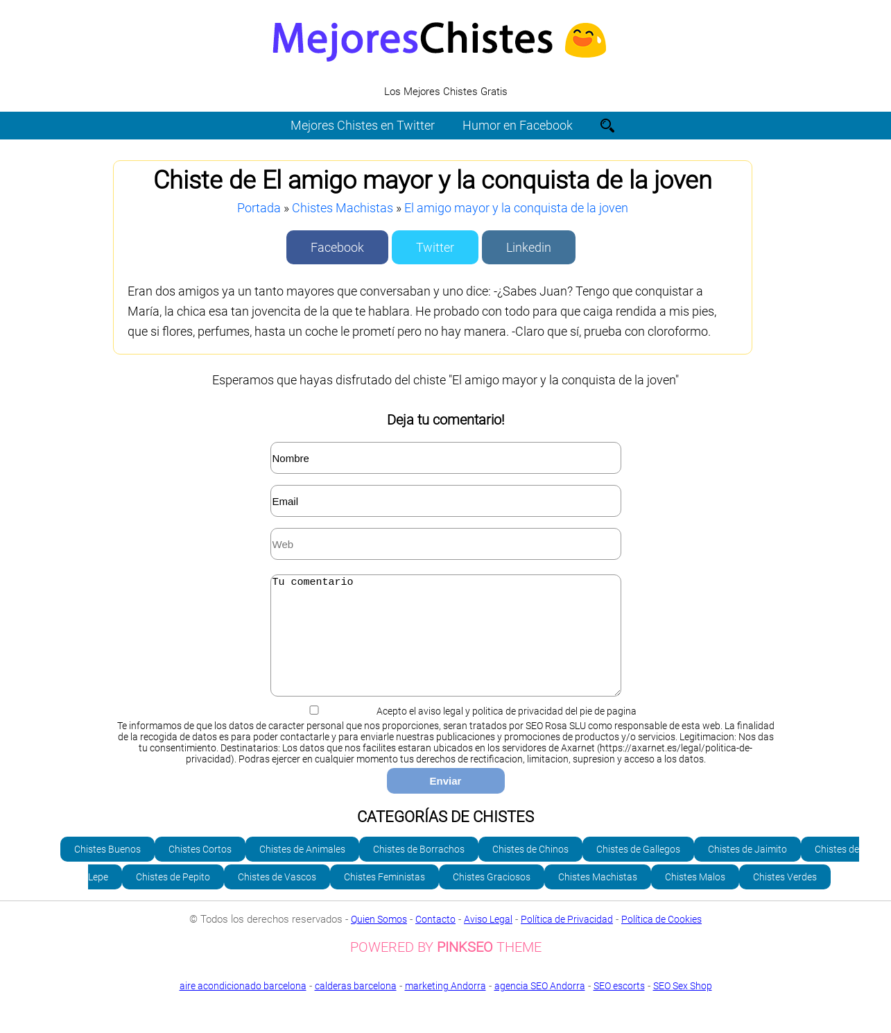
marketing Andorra (445, 1006)
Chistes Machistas (342, 207)
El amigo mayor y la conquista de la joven (516, 207)
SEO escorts (619, 1006)
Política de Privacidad (567, 940)
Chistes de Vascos (277, 897)
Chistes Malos (695, 897)
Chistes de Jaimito (747, 870)
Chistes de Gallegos (638, 870)
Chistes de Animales (302, 870)
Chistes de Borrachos (419, 870)
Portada (259, 207)
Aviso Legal (488, 940)
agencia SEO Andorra (539, 1006)
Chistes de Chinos (530, 870)
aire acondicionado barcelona (243, 1006)
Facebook (337, 247)
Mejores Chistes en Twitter (363, 125)
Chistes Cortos (200, 870)
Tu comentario (445, 645)
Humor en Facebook (517, 125)
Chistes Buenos (107, 870)
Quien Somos (379, 940)
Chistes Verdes (785, 897)
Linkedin (528, 247)
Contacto (435, 940)
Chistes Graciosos (491, 897)
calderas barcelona (356, 1006)
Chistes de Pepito (173, 897)
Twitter (435, 247)
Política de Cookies (661, 940)
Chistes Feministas (384, 897)
